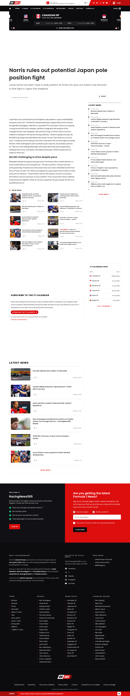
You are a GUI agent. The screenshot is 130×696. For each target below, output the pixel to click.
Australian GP (72, 600)
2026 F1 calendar (26, 578)
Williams (14, 627)
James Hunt (99, 618)
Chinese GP (71, 603)
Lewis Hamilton (44, 612)
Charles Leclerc (41, 574)
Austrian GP (71, 621)
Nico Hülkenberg (45, 647)
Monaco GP (71, 615)
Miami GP (70, 609)
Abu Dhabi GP (72, 656)
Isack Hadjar (43, 621)
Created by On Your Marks (90, 685)
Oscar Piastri (43, 624)
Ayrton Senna (100, 612)
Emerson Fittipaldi (101, 644)
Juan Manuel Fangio (102, 641)
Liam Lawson (43, 653)
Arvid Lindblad (44, 638)
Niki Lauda (98, 633)
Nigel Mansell (99, 635)
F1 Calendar (36, 8)
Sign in (15, 527)
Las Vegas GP (72, 650)
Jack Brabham (100, 653)
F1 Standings (48, 8)
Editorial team (19, 685)
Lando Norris (14, 574)
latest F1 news (20, 560)
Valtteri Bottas (44, 635)
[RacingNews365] (65, 677)
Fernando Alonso (40, 571)
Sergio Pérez (43, 630)
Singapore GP (72, 644)
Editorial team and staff (103, 559)
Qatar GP (70, 653)
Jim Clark (98, 630)
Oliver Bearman (44, 656)
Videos (71, 8)
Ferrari (13, 606)
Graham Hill (99, 647)
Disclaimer (31, 685)
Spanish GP (71, 638)
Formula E (90, 8)
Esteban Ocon (44, 633)
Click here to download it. (19, 319)
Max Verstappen (21, 125)
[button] (25, 18)
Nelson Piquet (100, 650)
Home (17, 8)
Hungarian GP (72, 630)
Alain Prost (98, 603)
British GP (70, 624)
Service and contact (102, 562)
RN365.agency (100, 565)
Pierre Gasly (43, 641)
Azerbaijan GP (72, 641)
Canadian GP (71, 612)
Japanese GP (71, 606)
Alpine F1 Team (16, 612)
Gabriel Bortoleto (45, 662)
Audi (12, 615)
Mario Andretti (100, 659)
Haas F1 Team (16, 621)
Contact (74, 685)
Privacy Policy (63, 685)
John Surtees (99, 656)
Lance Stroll (43, 644)
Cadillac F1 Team (17, 630)
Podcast (79, 8)
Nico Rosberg (99, 600)
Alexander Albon (45, 650)
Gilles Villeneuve (100, 615)
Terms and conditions (47, 685)
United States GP (73, 647)
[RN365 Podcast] (60, 3)
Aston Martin (15, 618)
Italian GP (70, 635)
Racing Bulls (15, 624)
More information (65, 28)
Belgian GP (71, 627)
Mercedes (34, 146)
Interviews (61, 8)
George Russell (25, 574)
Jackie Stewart (100, 621)
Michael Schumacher (102, 606)
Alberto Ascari (100, 609)
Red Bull (69, 119)
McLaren (14, 603)
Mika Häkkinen (100, 624)
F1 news (25, 8)
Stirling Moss (99, 638)
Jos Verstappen (100, 627)
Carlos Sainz (43, 627)
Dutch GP (70, 633)
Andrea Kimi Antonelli (46, 618)
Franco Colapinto (45, 659)
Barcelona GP (72, 618)
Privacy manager (109, 685)
